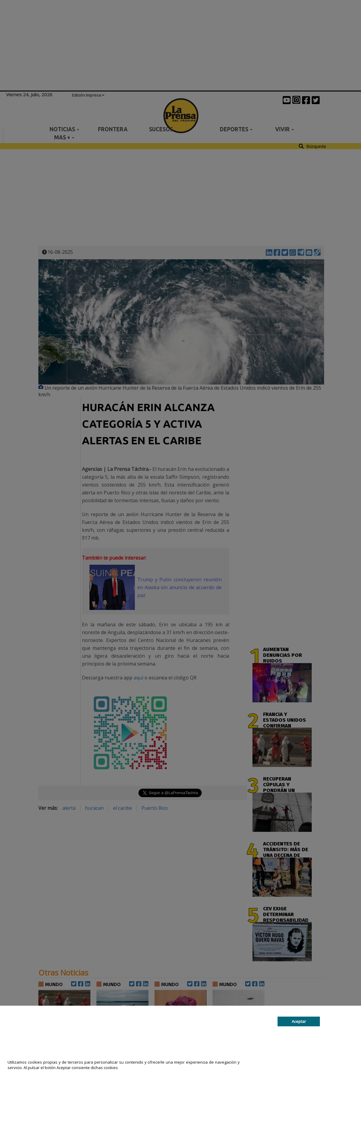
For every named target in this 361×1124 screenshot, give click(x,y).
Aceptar (299, 1021)
